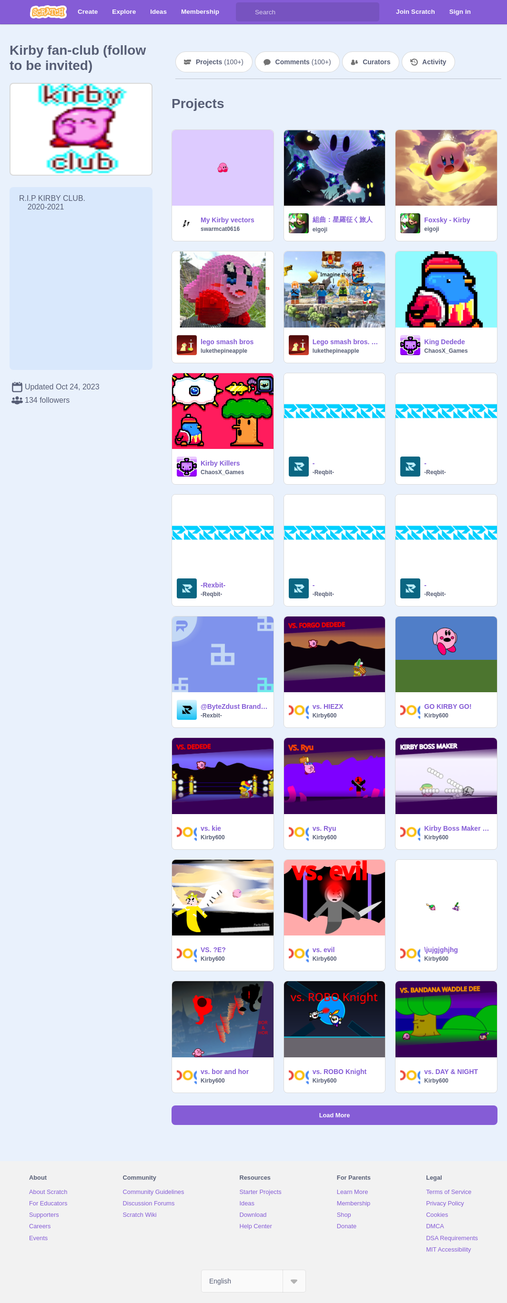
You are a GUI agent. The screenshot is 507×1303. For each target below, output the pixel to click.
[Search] (245, 11)
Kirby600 (325, 715)
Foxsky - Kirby (447, 220)
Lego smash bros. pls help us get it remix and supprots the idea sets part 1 (346, 342)
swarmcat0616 (220, 229)
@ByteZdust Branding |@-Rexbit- (234, 706)
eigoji (320, 229)
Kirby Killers (220, 463)
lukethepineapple (224, 351)
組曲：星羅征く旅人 (343, 219)
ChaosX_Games (445, 351)
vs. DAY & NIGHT (451, 1071)
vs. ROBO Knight (340, 1071)
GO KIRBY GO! (447, 706)
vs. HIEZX (328, 706)
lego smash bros (227, 342)
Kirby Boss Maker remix (457, 828)
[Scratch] (48, 12)
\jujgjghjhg (441, 950)
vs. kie (211, 828)
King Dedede (444, 342)
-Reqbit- (323, 472)
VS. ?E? (213, 950)
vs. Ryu (324, 828)
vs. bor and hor (225, 1071)
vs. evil (324, 950)
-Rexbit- (213, 585)
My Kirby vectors (227, 220)
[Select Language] (253, 1281)
